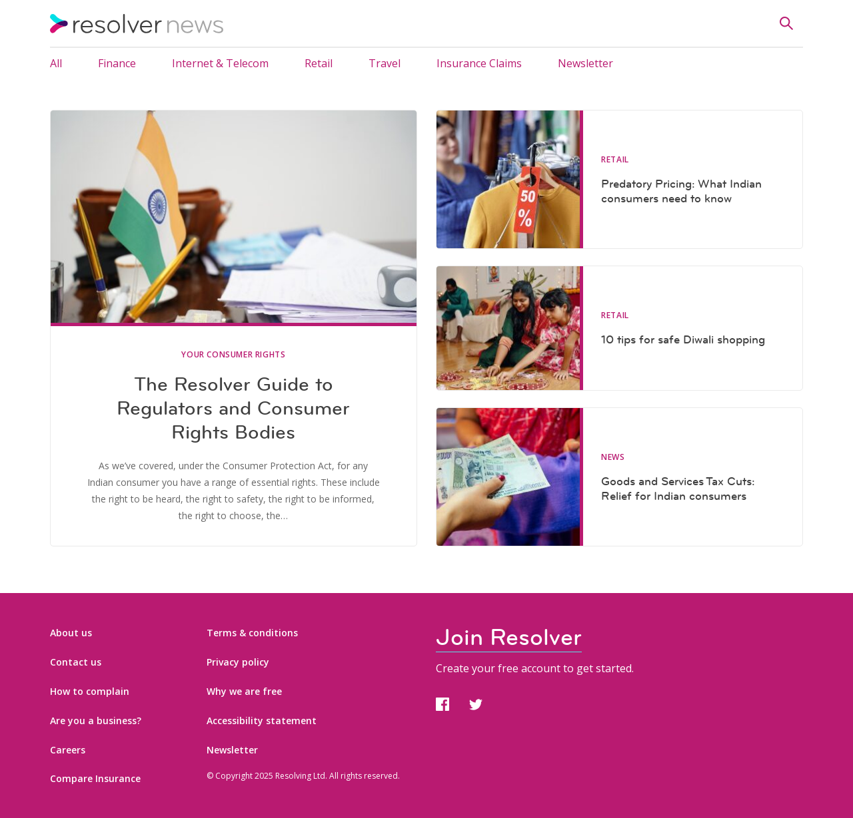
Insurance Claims (479, 63)
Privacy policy (238, 662)
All (56, 63)
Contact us (75, 662)
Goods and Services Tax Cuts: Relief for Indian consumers (678, 488)
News (612, 457)
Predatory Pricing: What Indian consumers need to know (681, 191)
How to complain (89, 691)
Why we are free (244, 691)
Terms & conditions (252, 632)
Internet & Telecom (220, 63)
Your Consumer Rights (233, 355)
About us (71, 632)
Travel (385, 63)
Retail (319, 63)
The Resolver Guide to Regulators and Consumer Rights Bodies (233, 408)
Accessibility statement (262, 720)
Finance (117, 63)
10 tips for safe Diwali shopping (683, 339)
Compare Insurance (95, 778)
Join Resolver (509, 637)
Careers (67, 749)
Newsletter (585, 63)
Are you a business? (95, 720)
